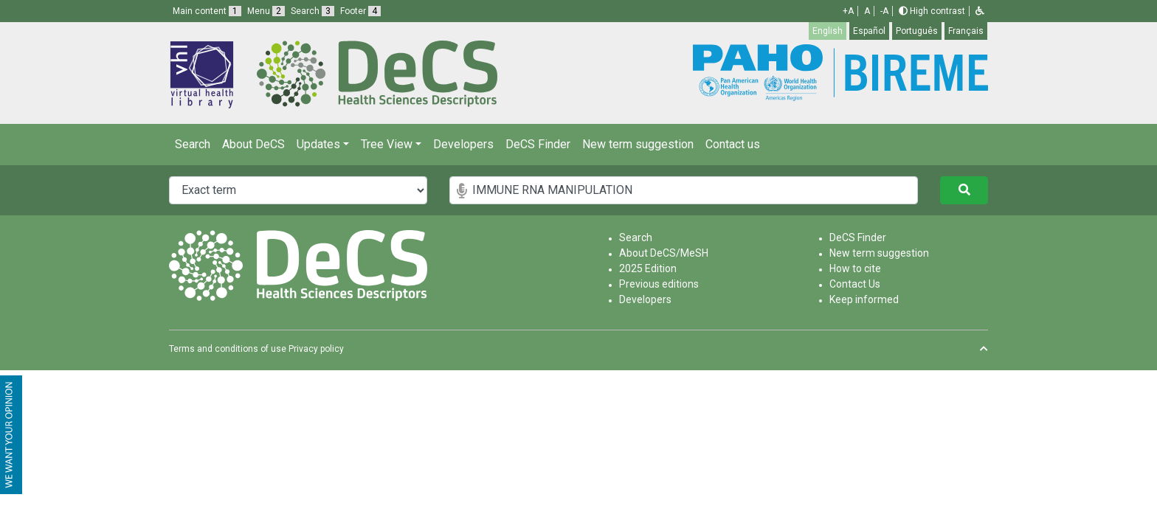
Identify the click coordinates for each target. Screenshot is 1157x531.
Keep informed (864, 299)
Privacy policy (316, 349)
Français (966, 31)
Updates (318, 144)
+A (848, 11)
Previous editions (659, 284)
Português (917, 31)
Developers (463, 144)
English (827, 31)
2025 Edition (648, 268)
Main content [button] (207, 11)
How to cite (855, 268)
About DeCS (253, 144)
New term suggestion (638, 144)
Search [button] (312, 11)
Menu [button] (266, 11)
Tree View (386, 144)
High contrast (932, 11)
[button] (980, 11)
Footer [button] (360, 11)
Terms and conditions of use (227, 349)
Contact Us (854, 284)
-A (884, 11)
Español (869, 31)
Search (192, 144)
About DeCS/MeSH (663, 253)
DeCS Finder (537, 144)
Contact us (732, 144)
